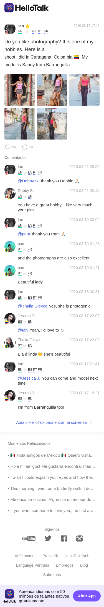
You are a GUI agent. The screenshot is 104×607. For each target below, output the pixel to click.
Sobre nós (52, 574)
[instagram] (79, 538)
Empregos (64, 565)
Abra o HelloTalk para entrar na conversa (51, 422)
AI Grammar (25, 556)
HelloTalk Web (77, 556)
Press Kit (50, 556)
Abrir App (87, 596)
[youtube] (28, 538)
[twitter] (48, 538)
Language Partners (32, 565)
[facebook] (64, 538)
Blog (84, 565)
